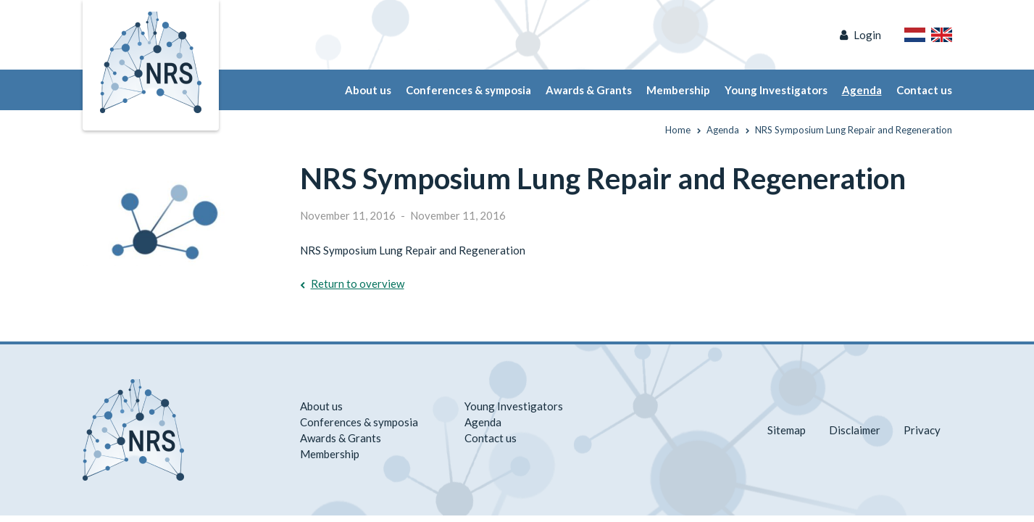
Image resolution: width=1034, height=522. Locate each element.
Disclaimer (854, 429)
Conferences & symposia (468, 89)
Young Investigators (776, 89)
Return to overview (357, 283)
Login (867, 34)
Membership (678, 89)
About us (368, 89)
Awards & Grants (589, 89)
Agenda (862, 89)
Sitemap (786, 429)
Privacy (922, 429)
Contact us (924, 89)
